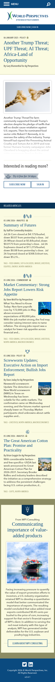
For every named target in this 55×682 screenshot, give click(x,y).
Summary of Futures (20, 225)
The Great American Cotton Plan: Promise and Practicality (26, 445)
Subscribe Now (24, 27)
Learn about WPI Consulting (27, 643)
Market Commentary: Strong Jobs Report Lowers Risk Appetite (26, 289)
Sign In (35, 27)
